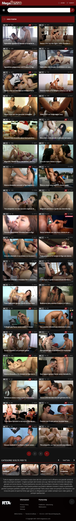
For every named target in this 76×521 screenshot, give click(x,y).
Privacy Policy (24, 504)
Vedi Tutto (66, 460)
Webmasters (42, 507)
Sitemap (22, 509)
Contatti (22, 507)
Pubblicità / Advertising (46, 504)
